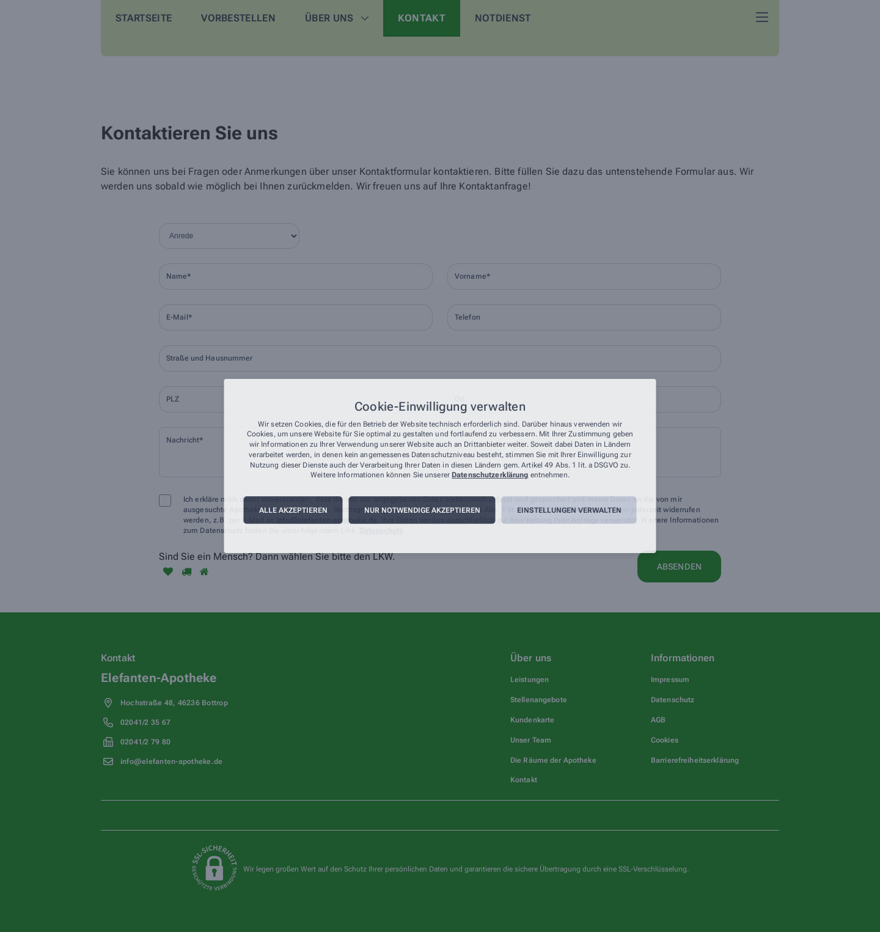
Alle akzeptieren (293, 510)
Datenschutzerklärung (490, 475)
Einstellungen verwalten (569, 510)
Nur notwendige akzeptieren (422, 510)
